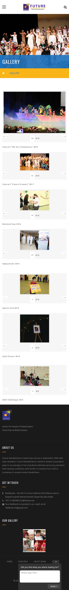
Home (9, 562)
